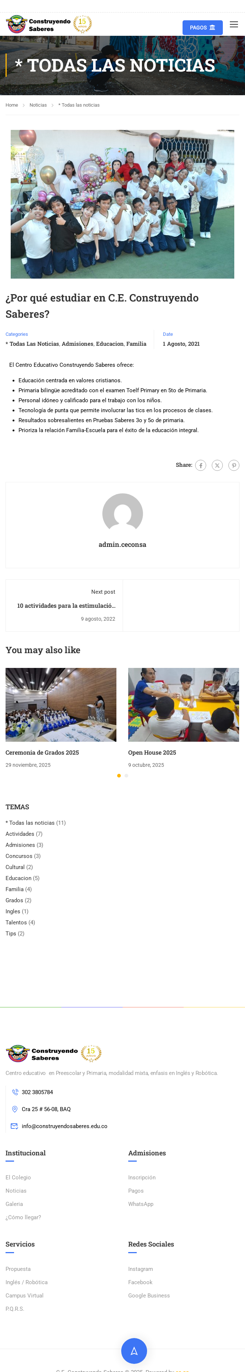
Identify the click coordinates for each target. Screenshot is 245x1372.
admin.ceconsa (122, 544)
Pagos (202, 28)
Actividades (20, 834)
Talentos (16, 923)
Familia (136, 344)
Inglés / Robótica (27, 1283)
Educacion (110, 344)
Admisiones (77, 344)
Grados (14, 901)
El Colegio (18, 1178)
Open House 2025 (152, 753)
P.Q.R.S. (15, 1309)
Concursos (19, 857)
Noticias (38, 105)
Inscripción (142, 1178)
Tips (11, 934)
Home (12, 105)
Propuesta (18, 1269)
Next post (103, 592)
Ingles (13, 912)
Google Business (149, 1296)
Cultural (15, 868)
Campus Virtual (25, 1296)
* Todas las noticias (79, 105)
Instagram (140, 1269)
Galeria (14, 1205)
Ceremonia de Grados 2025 (42, 753)
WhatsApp (140, 1205)
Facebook (140, 1283)
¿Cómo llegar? (23, 1218)
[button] (119, 776)
